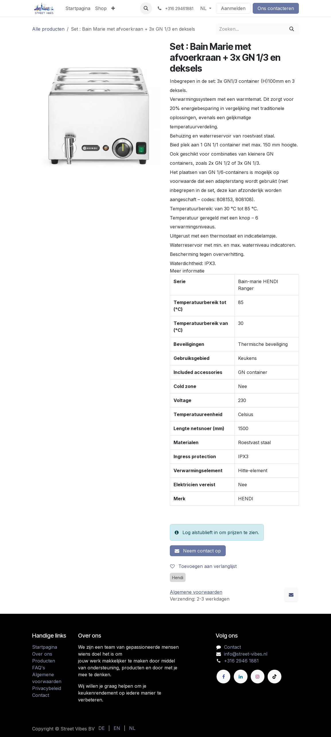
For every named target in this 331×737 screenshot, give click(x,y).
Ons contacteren (276, 8)
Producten (43, 661)
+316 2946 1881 (241, 661)
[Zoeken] (292, 28)
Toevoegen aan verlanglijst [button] (203, 566)
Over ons (42, 654)
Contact (40, 695)
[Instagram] (257, 676)
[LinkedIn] (241, 676)
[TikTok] (274, 676)
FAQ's (38, 668)
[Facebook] (223, 676)
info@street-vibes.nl (245, 654)
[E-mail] (291, 594)
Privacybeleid (46, 688)
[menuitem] (78, 8)
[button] (146, 8)
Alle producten (48, 29)
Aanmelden (233, 8)
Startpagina (44, 647)
